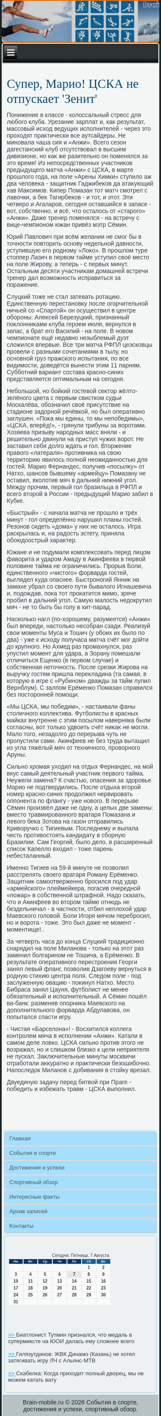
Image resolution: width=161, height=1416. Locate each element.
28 (74, 1295)
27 (59, 1295)
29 (88, 1295)
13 (59, 1281)
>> (12, 1335)
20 (59, 1288)
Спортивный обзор (33, 1182)
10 (15, 1281)
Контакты (21, 1226)
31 (15, 1301)
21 (74, 1288)
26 (45, 1295)
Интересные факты (34, 1197)
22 (88, 1288)
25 (30, 1295)
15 (88, 1281)
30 (103, 1295)
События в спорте (32, 1153)
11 (30, 1281)
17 (15, 1288)
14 (74, 1281)
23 (103, 1288)
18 (30, 1288)
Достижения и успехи (36, 1167)
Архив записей (28, 1211)
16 (103, 1281)
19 (45, 1288)
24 (15, 1295)
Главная (19, 1138)
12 (45, 1281)
